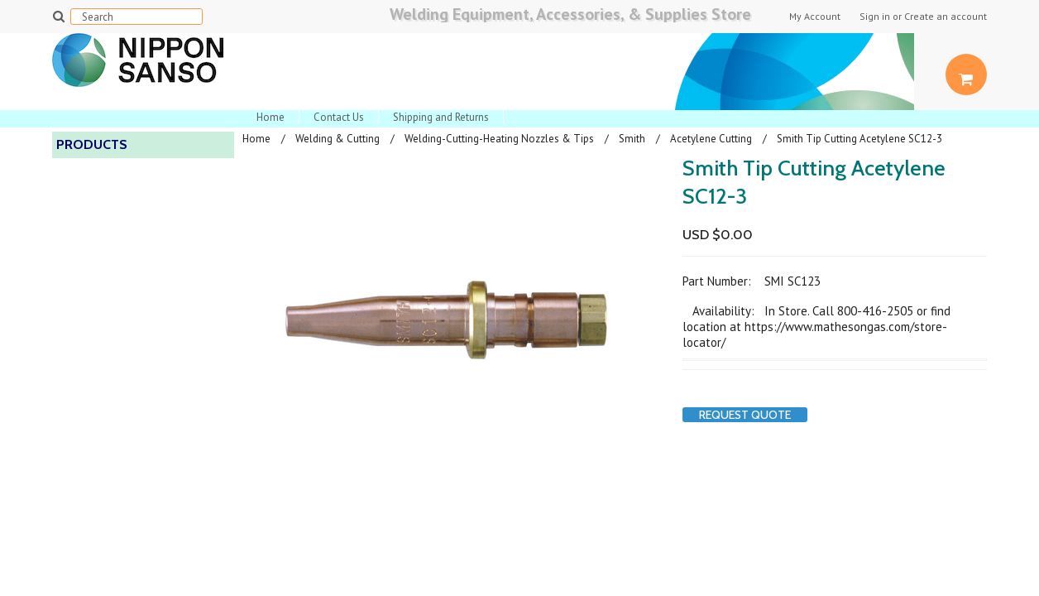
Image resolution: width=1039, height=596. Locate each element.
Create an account (945, 16)
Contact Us (339, 117)
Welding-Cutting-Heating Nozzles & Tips (499, 139)
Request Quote (745, 414)
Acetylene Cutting (711, 139)
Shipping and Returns (441, 117)
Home (270, 117)
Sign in (874, 16)
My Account (814, 16)
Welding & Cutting (337, 139)
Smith (632, 139)
